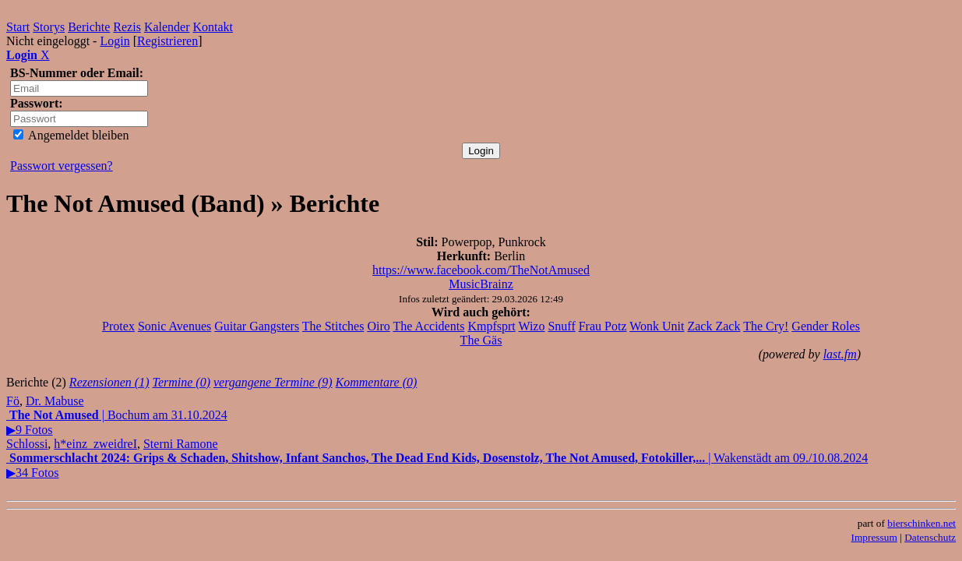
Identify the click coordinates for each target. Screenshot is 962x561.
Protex (118, 326)
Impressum (874, 537)
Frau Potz (603, 326)
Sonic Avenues (174, 326)
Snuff (561, 326)
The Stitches (333, 326)
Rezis (127, 27)
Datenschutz (930, 537)
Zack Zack (713, 326)
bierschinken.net (921, 523)
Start (18, 27)
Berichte (89, 27)
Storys (49, 27)
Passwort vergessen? (61, 165)
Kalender (167, 27)
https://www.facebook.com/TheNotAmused (481, 270)
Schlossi (27, 443)
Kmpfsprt (491, 326)
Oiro (378, 326)
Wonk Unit (656, 326)
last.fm (840, 354)
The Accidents (428, 326)
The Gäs (481, 340)
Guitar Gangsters (256, 326)
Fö (12, 401)
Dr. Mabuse (55, 401)
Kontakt (213, 27)
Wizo (531, 326)
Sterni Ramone (180, 443)
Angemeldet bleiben (71, 135)
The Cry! (765, 326)
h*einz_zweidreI (95, 443)
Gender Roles (825, 326)
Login (114, 41)
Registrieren (167, 41)
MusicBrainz (481, 284)
